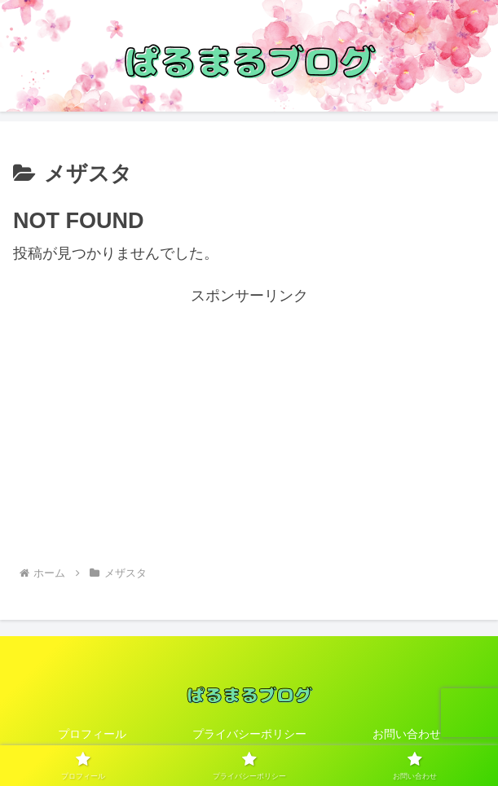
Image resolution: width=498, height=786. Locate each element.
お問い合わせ (406, 733)
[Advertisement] (249, 424)
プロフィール (92, 733)
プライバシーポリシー (249, 733)
